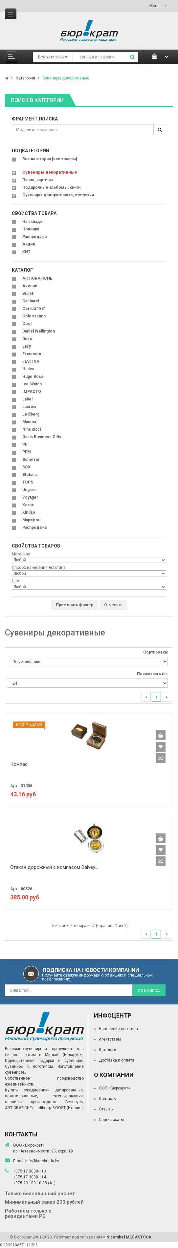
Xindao (28, 512)
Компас (19, 764)
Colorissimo (34, 316)
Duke (27, 338)
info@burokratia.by (42, 1161)
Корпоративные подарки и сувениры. (44, 1060)
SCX (26, 467)
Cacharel (30, 301)
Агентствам (110, 1039)
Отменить (113, 605)
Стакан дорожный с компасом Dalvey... (54, 867)
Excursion (31, 354)
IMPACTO (31, 391)
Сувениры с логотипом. (29, 1066)
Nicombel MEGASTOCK (128, 1237)
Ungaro (29, 489)
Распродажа (34, 236)
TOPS (27, 482)
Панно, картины (37, 180)
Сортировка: (155, 652)
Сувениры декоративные (65, 78)
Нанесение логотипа (118, 1028)
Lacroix (29, 406)
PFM (26, 452)
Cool (27, 323)
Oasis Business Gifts (41, 437)
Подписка (149, 990)
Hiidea (28, 369)
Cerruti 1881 (34, 308)
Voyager (30, 497)
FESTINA (30, 361)
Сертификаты (111, 1119)
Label (27, 399)
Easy (26, 346)
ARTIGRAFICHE (37, 278)
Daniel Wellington (38, 331)
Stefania (29, 474)
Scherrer (31, 459)
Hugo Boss (32, 376)
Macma (29, 422)
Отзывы (106, 1109)
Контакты (108, 1098)
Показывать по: (152, 674)
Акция (28, 244)
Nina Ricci (31, 429)
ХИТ (26, 251)
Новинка (30, 229)
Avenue (29, 286)
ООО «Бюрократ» (114, 1088)
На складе (32, 221)
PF (24, 444)
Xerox (28, 505)
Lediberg (30, 414)
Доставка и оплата (116, 1060)
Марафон (31, 520)
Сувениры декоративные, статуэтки (58, 195)
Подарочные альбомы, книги (51, 187)
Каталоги (107, 1049)
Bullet (27, 293)
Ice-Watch (32, 384)
